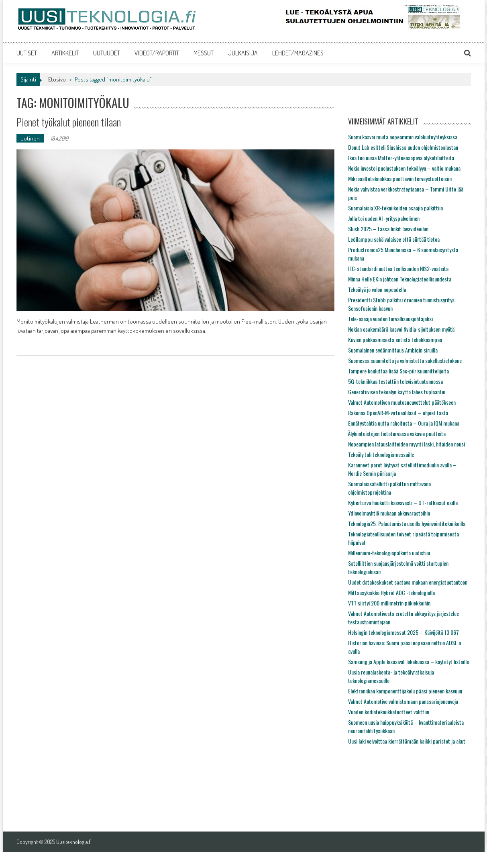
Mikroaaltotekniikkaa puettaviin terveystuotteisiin (400, 178)
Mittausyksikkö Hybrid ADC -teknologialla (391, 592)
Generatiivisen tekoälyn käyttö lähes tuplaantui (396, 391)
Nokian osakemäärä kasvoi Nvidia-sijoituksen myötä (401, 329)
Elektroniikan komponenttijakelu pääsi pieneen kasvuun (405, 691)
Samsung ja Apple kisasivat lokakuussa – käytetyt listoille (408, 661)
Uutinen (30, 138)
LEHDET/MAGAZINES (298, 53)
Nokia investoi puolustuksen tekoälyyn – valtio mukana (404, 168)
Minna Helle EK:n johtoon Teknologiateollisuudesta (399, 279)
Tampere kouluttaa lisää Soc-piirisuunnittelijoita (398, 371)
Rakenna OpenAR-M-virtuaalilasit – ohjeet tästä (398, 412)
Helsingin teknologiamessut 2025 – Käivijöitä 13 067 (403, 632)
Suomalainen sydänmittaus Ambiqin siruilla (393, 350)
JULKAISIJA (243, 53)
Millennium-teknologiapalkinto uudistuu (389, 552)
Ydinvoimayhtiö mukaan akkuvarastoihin (389, 513)
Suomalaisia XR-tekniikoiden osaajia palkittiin (395, 208)
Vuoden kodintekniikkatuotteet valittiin (388, 711)
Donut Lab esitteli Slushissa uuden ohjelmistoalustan (403, 147)
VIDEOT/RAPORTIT (156, 53)
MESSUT (204, 53)
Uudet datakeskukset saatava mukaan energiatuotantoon (407, 582)
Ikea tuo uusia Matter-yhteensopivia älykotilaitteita (401, 157)
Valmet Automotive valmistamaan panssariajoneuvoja (403, 701)
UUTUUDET (106, 53)
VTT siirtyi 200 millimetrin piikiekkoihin (389, 603)
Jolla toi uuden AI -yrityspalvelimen (384, 218)
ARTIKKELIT (65, 53)
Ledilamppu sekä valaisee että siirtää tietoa (394, 239)
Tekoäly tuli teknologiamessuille (381, 454)
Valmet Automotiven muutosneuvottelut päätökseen (402, 402)
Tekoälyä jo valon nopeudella (377, 289)
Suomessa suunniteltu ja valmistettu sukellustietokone (405, 360)
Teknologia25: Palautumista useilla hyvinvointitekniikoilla (406, 523)
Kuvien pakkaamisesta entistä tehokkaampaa (395, 339)
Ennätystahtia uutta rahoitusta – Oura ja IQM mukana (403, 423)
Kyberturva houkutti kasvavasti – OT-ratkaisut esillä (403, 502)
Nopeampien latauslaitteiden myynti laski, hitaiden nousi (406, 444)
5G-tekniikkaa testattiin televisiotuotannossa (395, 381)
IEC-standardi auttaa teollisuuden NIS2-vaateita (398, 268)
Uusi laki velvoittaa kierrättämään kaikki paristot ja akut (406, 741)
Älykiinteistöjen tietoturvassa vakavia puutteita (397, 433)
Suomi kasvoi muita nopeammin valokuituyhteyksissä (402, 136)
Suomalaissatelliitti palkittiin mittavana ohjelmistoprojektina (389, 487)
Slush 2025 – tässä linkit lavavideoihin (388, 228)
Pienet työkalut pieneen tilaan (68, 122)
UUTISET (26, 53)
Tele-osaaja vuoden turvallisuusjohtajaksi (390, 318)
